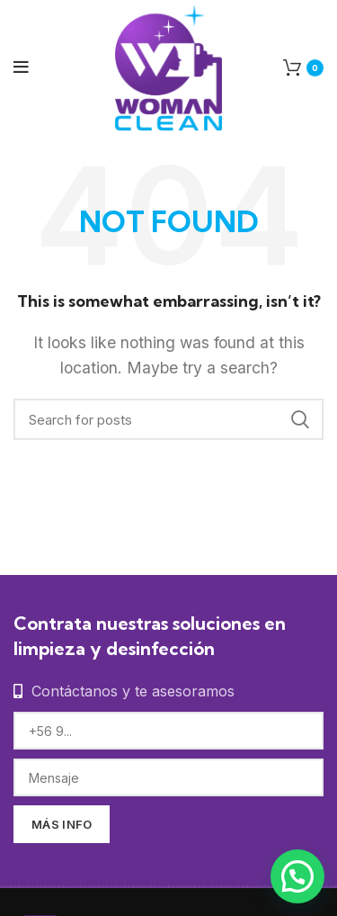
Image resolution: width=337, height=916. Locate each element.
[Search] (168, 419)
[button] (297, 876)
